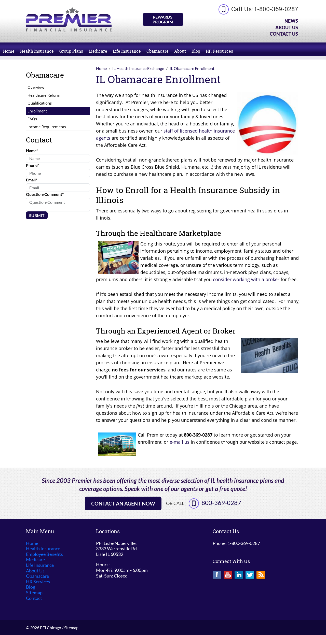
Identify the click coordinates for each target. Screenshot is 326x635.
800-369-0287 (221, 502)
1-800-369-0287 (276, 9)
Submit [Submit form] (37, 215)
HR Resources (219, 51)
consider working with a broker (246, 279)
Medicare (98, 51)
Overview (36, 87)
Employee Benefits (44, 554)
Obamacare (157, 51)
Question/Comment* (45, 194)
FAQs (32, 118)
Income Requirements (47, 126)
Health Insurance (37, 51)
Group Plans (71, 51)
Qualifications (40, 103)
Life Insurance (127, 51)
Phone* (32, 165)
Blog (196, 51)
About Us (286, 27)
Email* (31, 179)
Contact (34, 598)
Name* (32, 150)
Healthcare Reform (44, 95)
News (291, 21)
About (180, 51)
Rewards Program (163, 19)
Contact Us (284, 34)
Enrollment (37, 110)
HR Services (38, 581)
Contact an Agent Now (123, 503)
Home (9, 51)
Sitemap (34, 592)
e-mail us (179, 442)
